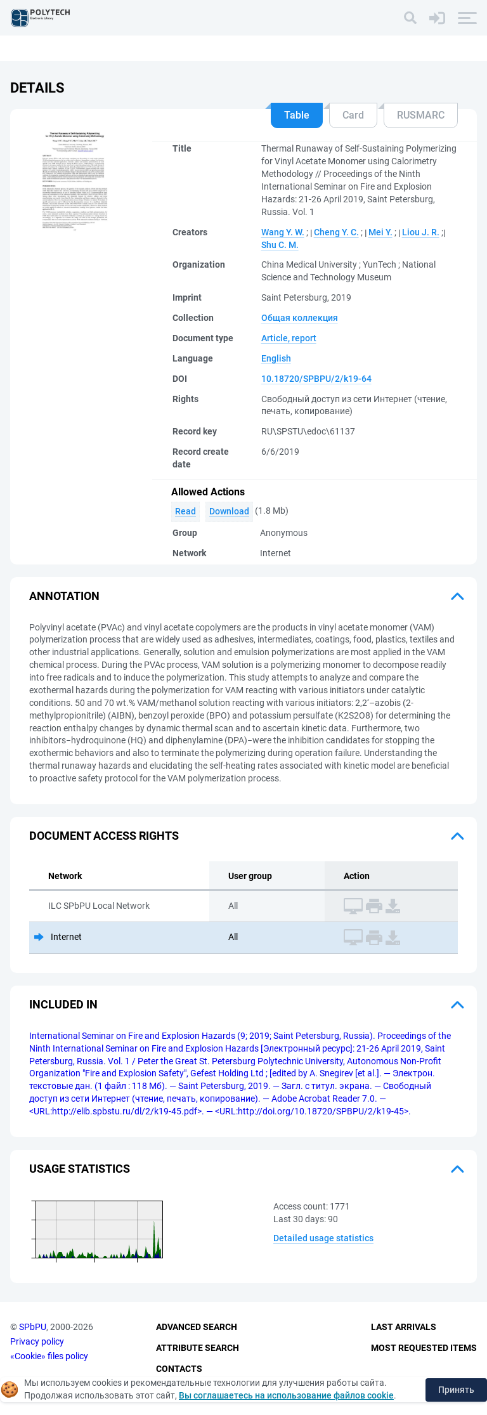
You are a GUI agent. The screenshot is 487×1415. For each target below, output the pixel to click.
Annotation (64, 596)
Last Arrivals (403, 1327)
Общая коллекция (299, 318)
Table (296, 115)
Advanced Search (196, 1327)
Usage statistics (79, 1168)
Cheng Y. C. (336, 232)
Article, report (288, 338)
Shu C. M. (280, 245)
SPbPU (32, 1327)
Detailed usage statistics (323, 1238)
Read (185, 511)
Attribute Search (197, 1348)
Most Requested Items (424, 1348)
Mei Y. (380, 232)
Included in (63, 1004)
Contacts (179, 1369)
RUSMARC (421, 115)
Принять (456, 1390)
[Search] (410, 17)
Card (353, 115)
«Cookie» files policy (49, 1356)
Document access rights (104, 835)
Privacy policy (37, 1341)
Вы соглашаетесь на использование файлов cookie (286, 1395)
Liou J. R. (420, 232)
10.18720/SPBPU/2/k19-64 (316, 379)
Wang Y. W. (282, 232)
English (276, 358)
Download (229, 511)
